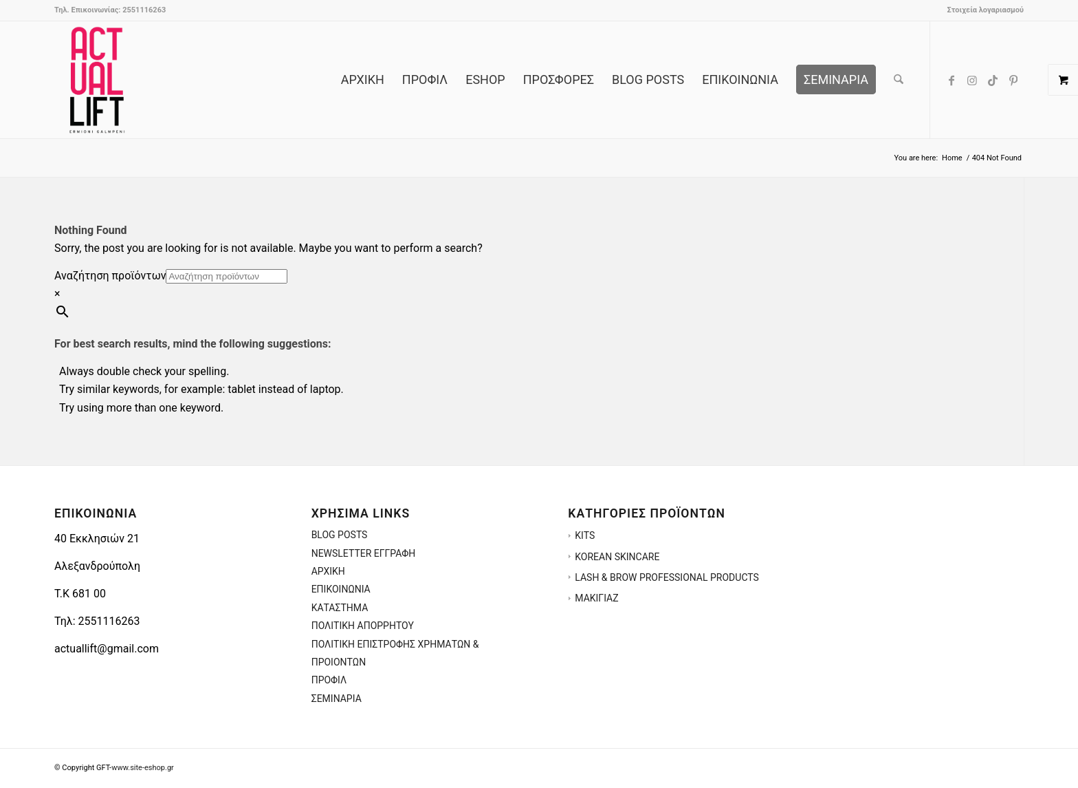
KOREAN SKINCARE (617, 556)
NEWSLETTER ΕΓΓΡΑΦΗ (363, 553)
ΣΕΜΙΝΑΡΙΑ (336, 698)
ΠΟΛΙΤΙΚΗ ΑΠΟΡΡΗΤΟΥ (362, 625)
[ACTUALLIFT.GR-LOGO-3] (97, 79)
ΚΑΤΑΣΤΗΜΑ (339, 607)
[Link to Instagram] (972, 79)
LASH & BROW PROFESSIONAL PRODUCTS (667, 577)
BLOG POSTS (339, 534)
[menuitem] (982, 10)
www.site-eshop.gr (142, 767)
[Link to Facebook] (951, 79)
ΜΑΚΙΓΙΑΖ (596, 598)
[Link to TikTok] (992, 79)
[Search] (898, 79)
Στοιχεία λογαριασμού (985, 10)
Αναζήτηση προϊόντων (110, 275)
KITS (585, 535)
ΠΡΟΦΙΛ (329, 679)
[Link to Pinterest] (1013, 79)
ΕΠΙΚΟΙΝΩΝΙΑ (341, 589)
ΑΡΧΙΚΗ (328, 571)
